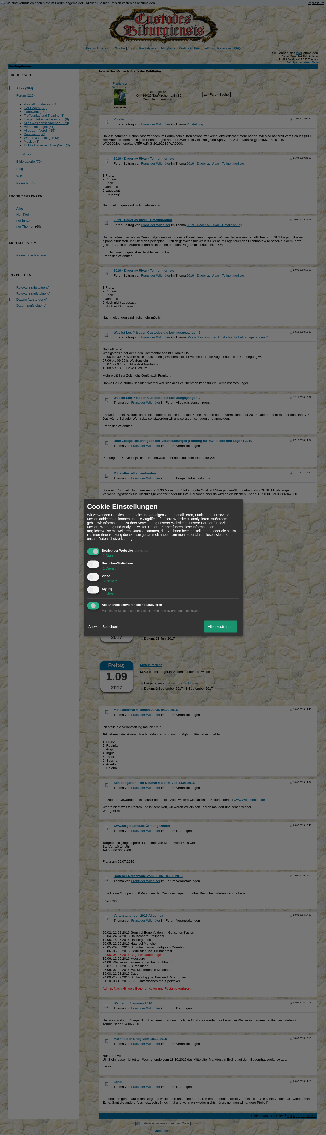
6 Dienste (110, 581)
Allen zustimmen (220, 627)
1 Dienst (109, 556)
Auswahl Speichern (103, 627)
